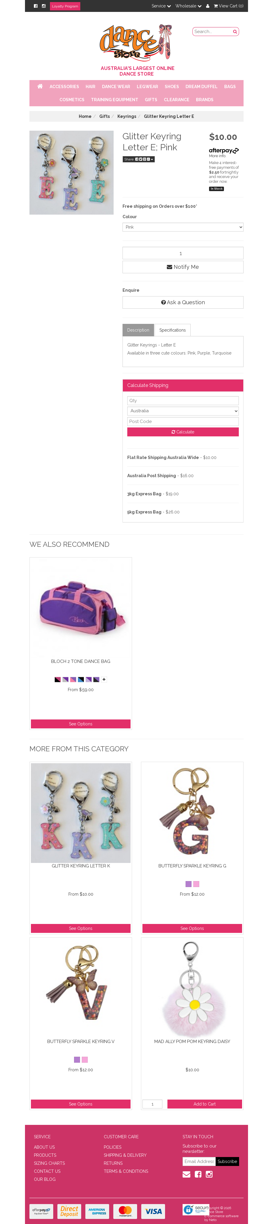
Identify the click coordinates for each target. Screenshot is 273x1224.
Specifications (172, 330)
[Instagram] (44, 6)
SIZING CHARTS (49, 1163)
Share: (138, 159)
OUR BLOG (45, 1179)
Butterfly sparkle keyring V (80, 1041)
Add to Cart (205, 1104)
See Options (80, 724)
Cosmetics (71, 99)
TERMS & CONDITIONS (126, 1171)
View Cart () (229, 6)
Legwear (147, 86)
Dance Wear (116, 86)
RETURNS (113, 1163)
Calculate (183, 432)
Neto (212, 1220)
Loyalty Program (65, 6)
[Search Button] (235, 31)
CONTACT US (47, 1171)
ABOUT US (44, 1147)
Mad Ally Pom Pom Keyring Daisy (192, 1041)
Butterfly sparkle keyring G (192, 866)
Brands (205, 99)
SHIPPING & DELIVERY (125, 1155)
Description (138, 330)
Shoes (172, 86)
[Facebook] (35, 6)
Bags (230, 86)
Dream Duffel (202, 86)
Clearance (176, 99)
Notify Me (183, 267)
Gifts (151, 99)
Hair (90, 86)
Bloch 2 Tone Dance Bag (80, 661)
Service (161, 6)
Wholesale (188, 6)
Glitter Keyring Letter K (81, 866)
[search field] (212, 31)
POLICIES (112, 1147)
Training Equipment (114, 99)
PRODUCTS (45, 1155)
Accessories (64, 86)
